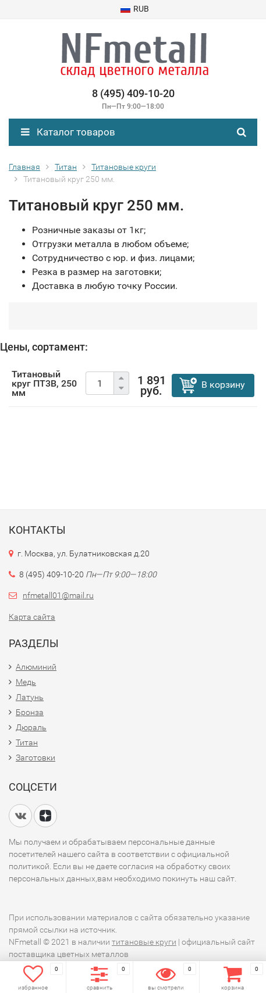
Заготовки (35, 757)
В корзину (223, 384)
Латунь (30, 697)
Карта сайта (32, 616)
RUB (134, 8)
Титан (27, 742)
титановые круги (144, 941)
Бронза (30, 712)
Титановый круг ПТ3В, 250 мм (44, 383)
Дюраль (31, 727)
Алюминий (36, 666)
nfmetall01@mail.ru (58, 595)
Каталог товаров (68, 132)
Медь (26, 682)
